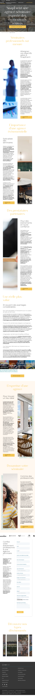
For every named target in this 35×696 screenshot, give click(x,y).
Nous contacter (5, 686)
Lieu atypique (20, 672)
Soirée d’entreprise (21, 676)
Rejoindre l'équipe (5, 676)
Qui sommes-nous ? (11, 690)
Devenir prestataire (5, 670)
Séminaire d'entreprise (21, 680)
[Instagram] (4, 684)
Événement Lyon (21, 668)
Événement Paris (5, 682)
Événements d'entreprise (11, 2)
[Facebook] (2, 684)
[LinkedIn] (6, 684)
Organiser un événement (22, 670)
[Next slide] (31, 645)
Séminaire (2, 2)
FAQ (3, 678)
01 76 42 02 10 (8, 3)
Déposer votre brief (5, 680)
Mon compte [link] (2, 3)
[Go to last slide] (4, 645)
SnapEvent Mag (4, 674)
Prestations (21, 2)
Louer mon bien (29, 2)
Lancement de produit (21, 674)
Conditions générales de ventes (20, 690)
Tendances (4, 672)
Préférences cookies (5, 693)
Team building (20, 678)
